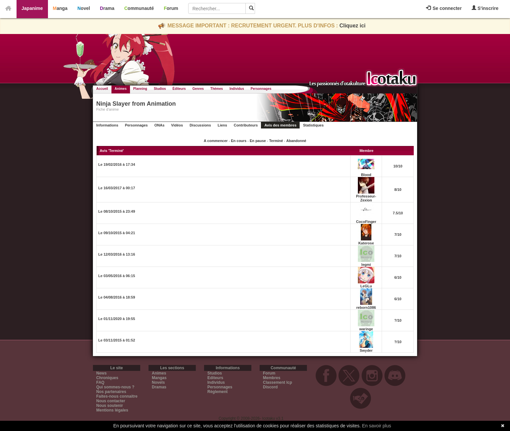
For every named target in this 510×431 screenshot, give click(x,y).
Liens (222, 125)
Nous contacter (110, 401)
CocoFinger (366, 222)
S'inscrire (485, 8)
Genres (198, 88)
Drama (107, 8)
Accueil (102, 88)
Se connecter (444, 8)
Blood (366, 175)
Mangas (159, 378)
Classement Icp (277, 382)
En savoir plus (376, 425)
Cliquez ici (352, 25)
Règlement (217, 391)
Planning (140, 88)
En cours (238, 141)
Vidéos (177, 125)
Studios (160, 88)
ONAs (159, 125)
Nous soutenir (109, 405)
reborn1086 (366, 307)
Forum (171, 8)
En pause (258, 141)
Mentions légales (112, 410)
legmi (366, 265)
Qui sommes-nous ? (115, 387)
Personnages (261, 88)
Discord (270, 387)
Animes (121, 88)
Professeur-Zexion (366, 198)
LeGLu (366, 286)
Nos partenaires (111, 391)
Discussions (200, 125)
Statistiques (313, 125)
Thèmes (216, 88)
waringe (366, 329)
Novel (83, 8)
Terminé (276, 141)
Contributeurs (246, 125)
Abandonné (296, 141)
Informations (107, 125)
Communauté (139, 8)
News (101, 373)
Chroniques (107, 378)
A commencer (216, 141)
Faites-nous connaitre (117, 396)
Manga (60, 8)
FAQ (100, 382)
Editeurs (215, 378)
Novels (158, 382)
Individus (237, 88)
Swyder (366, 350)
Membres (271, 378)
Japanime (32, 8)
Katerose (366, 243)
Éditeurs (179, 88)
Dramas (159, 387)
